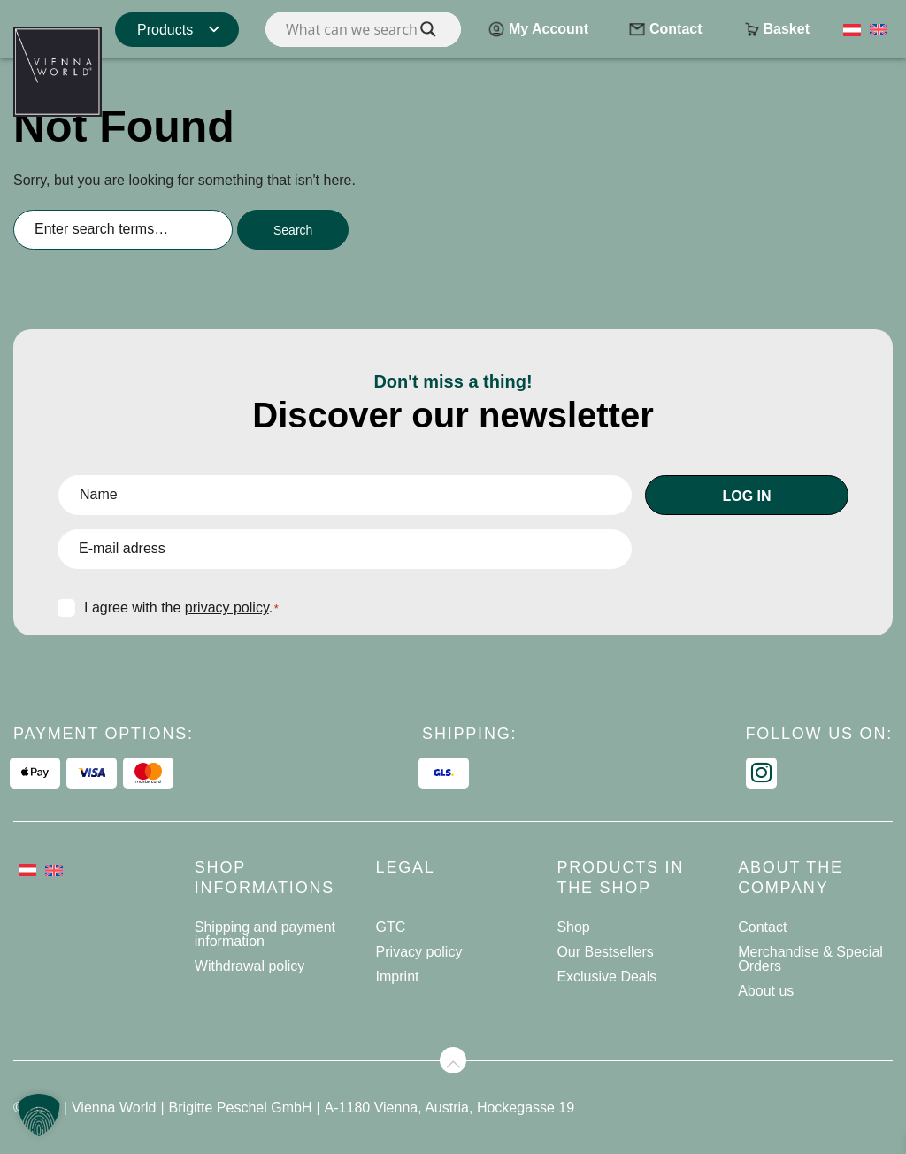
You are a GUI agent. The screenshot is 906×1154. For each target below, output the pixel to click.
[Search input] (363, 29)
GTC (391, 927)
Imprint (397, 976)
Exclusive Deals (606, 976)
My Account (538, 30)
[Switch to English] (878, 29)
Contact (665, 30)
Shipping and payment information (265, 934)
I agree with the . (181, 607)
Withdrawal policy (249, 965)
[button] (39, 1115)
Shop (573, 927)
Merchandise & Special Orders (810, 958)
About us (766, 990)
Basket (776, 30)
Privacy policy (419, 951)
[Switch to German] (852, 29)
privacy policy (227, 607)
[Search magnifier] (428, 29)
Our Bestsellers (605, 951)
